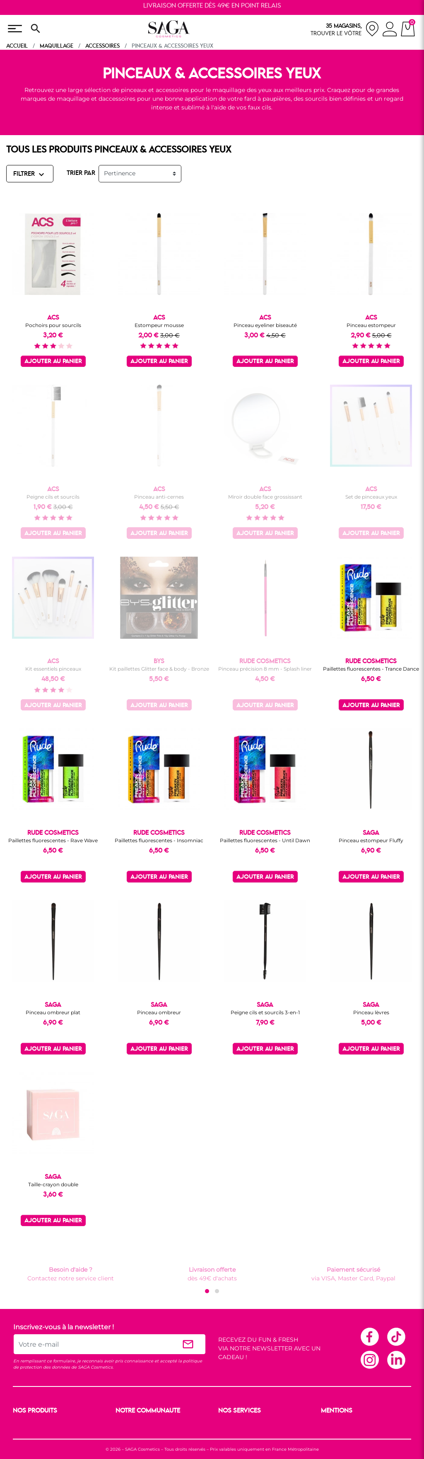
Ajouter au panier (53, 361)
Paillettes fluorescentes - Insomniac (159, 840)
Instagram (369, 1359)
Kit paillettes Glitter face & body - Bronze (159, 669)
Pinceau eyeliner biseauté (265, 325)
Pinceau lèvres (371, 1012)
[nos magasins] (345, 28)
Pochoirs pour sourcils (53, 325)
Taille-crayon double (53, 1184)
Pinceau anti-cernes (159, 497)
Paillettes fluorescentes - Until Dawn (265, 840)
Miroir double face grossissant (265, 497)
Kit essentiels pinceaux (53, 669)
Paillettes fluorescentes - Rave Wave (53, 840)
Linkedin (396, 1359)
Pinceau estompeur (371, 325)
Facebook (369, 1336)
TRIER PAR (81, 173)
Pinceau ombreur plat (53, 1012)
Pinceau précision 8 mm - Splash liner (265, 669)
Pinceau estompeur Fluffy (371, 840)
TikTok (396, 1336)
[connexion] (390, 30)
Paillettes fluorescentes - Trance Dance (371, 669)
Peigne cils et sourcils (53, 497)
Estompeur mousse (159, 325)
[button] (207, 1291)
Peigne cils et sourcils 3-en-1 (265, 1012)
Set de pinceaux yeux (371, 497)
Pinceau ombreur (159, 1012)
